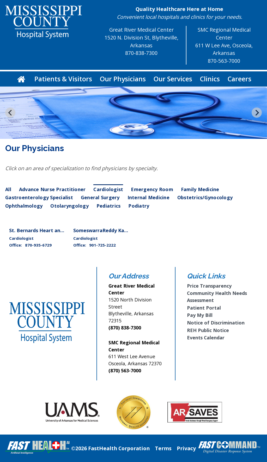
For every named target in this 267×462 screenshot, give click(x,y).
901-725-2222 (102, 245)
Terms (163, 448)
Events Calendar (205, 337)
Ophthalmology (24, 206)
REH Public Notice (208, 330)
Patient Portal (204, 308)
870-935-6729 (38, 245)
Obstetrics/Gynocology (205, 197)
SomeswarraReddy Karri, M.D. (108, 230)
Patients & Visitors (63, 78)
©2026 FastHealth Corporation (110, 448)
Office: (16, 245)
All (8, 189)
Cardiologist (108, 189)
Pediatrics (108, 206)
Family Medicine (200, 189)
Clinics (210, 78)
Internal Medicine (148, 197)
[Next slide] (257, 112)
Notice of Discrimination (216, 323)
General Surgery (100, 197)
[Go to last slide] (10, 112)
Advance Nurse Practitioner (52, 189)
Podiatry (138, 206)
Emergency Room (152, 189)
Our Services (173, 78)
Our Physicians (123, 78)
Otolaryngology (69, 206)
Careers (239, 78)
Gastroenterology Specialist (39, 197)
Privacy (186, 448)
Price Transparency (209, 286)
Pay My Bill (200, 315)
